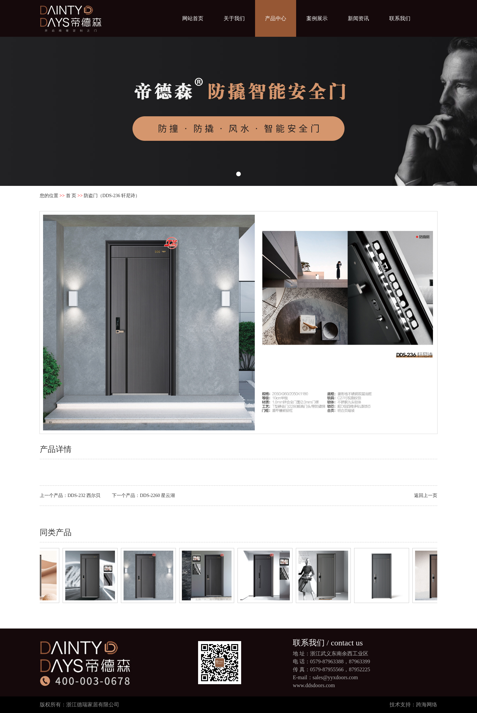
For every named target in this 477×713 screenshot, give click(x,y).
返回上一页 (425, 495)
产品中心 (275, 18)
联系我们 (399, 18)
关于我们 (234, 18)
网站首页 (192, 18)
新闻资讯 (358, 18)
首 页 (71, 195)
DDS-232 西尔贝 (84, 495)
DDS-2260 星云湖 (157, 495)
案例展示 (317, 18)
